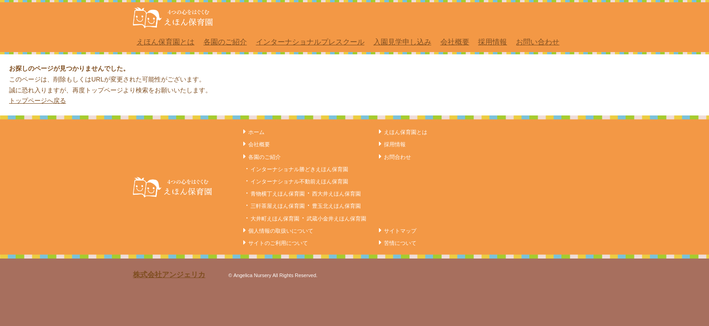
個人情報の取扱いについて (280, 231)
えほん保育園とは (165, 42)
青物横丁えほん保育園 (278, 194)
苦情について (400, 243)
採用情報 (492, 42)
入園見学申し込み (402, 42)
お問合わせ (397, 157)
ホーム (256, 132)
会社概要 (454, 42)
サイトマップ (400, 231)
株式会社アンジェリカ (169, 274)
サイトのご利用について (278, 243)
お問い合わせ (537, 42)
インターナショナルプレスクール (310, 42)
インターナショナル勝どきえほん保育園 (299, 169)
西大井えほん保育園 (336, 194)
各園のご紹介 (225, 42)
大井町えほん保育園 (275, 219)
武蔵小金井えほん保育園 (336, 219)
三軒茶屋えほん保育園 (278, 206)
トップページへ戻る (37, 100)
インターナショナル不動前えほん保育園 (299, 181)
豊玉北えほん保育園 (336, 206)
